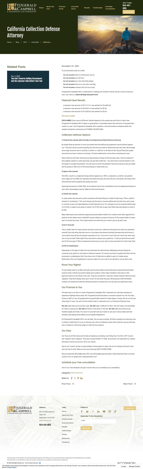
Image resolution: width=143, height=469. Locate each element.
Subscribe (86, 428)
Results (64, 427)
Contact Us (128, 12)
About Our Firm (67, 415)
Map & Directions (45, 420)
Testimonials (66, 431)
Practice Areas (67, 419)
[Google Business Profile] (87, 411)
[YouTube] (104, 411)
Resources (65, 438)
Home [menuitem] (41, 8)
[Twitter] (93, 411)
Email (83, 420)
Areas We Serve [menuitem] (74, 8)
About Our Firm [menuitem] (50, 8)
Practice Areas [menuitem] (62, 8)
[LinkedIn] (98, 411)
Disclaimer (66, 442)
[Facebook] (82, 411)
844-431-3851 (45, 425)
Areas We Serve (67, 423)
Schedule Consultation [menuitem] (110, 8)
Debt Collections (77, 373)
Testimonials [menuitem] (97, 8)
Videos (64, 434)
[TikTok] (115, 411)
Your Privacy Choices (33, 463)
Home (64, 411)
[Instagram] (110, 411)
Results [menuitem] (87, 8)
